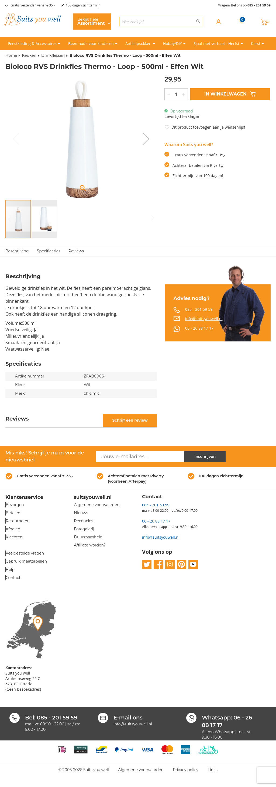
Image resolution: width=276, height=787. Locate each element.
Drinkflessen (53, 55)
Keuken (29, 55)
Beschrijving (17, 251)
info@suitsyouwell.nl (204, 318)
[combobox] (161, 21)
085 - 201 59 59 (259, 5)
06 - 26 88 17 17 (199, 328)
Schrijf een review (129, 420)
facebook (158, 564)
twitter (146, 564)
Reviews (76, 251)
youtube (193, 564)
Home (11, 55)
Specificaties (48, 251)
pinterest (181, 564)
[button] (146, 139)
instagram (170, 564)
